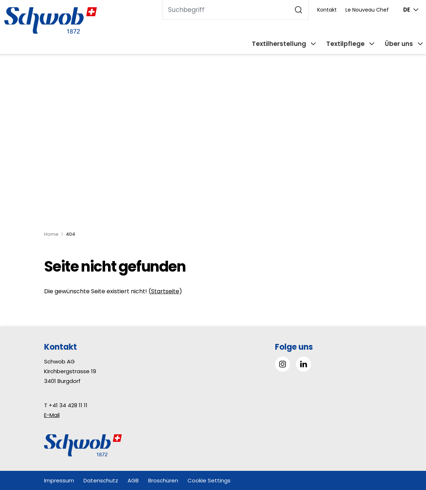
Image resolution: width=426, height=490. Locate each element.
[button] (404, 444)
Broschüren (163, 480)
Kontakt (327, 9)
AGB (133, 480)
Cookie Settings (209, 480)
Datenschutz (100, 480)
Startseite (165, 291)
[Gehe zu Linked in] (303, 364)
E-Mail (52, 415)
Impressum (59, 480)
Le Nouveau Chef (367, 9)
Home (51, 234)
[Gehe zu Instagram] (282, 364)
